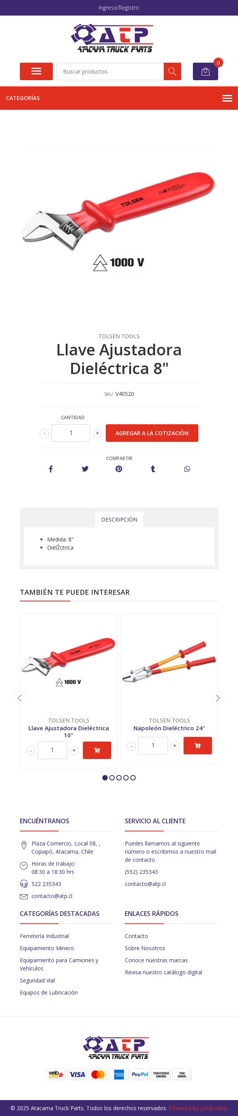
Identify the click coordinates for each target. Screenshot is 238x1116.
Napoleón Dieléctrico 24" (169, 728)
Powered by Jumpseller (197, 1108)
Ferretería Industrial (44, 936)
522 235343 (46, 884)
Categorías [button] (119, 98)
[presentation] (20, 697)
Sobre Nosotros (145, 948)
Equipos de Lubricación (49, 992)
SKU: (109, 394)
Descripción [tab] (119, 519)
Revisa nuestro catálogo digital (163, 972)
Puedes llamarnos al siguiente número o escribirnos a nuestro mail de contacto (170, 851)
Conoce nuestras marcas (156, 960)
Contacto (136, 936)
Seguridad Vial (37, 980)
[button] (105, 777)
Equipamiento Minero (47, 948)
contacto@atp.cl (52, 896)
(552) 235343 (141, 871)
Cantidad (73, 417)
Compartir (119, 458)
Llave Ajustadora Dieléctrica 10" (68, 731)
